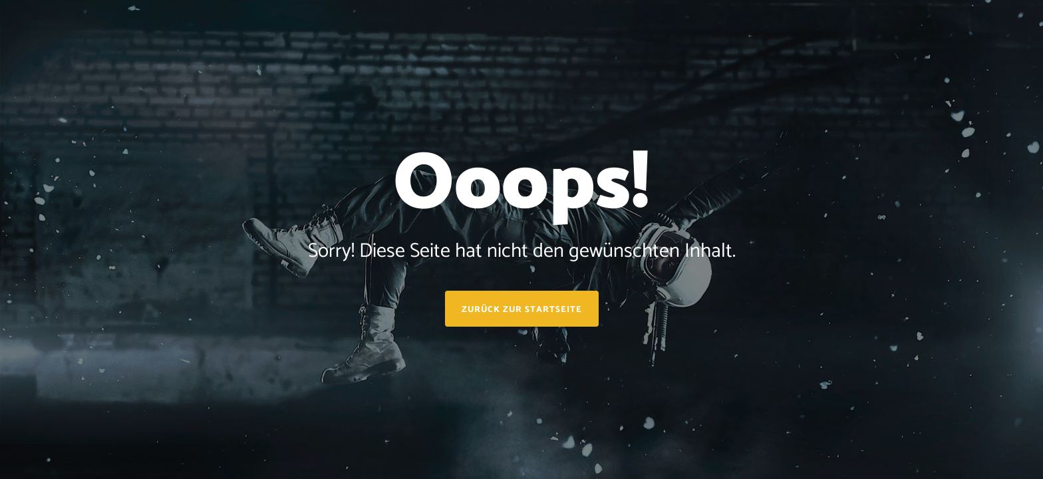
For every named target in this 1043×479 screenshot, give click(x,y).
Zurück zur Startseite (522, 310)
